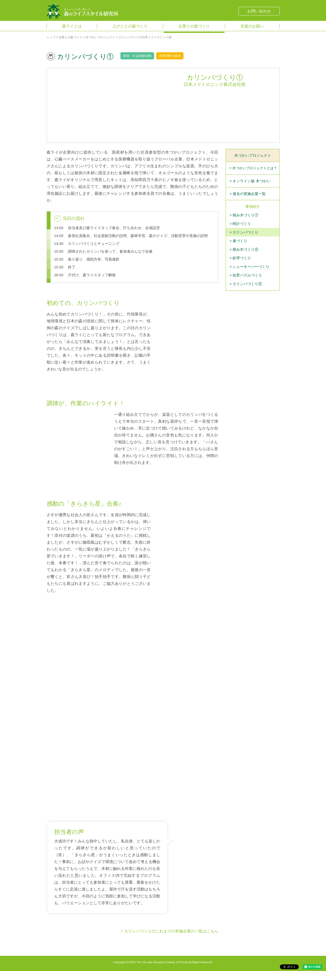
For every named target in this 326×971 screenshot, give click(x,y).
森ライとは (72, 26)
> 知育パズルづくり (246, 275)
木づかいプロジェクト (100, 37)
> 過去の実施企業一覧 (248, 194)
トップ (51, 37)
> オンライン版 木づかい (250, 181)
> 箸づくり (239, 241)
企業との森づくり (194, 26)
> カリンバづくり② (246, 284)
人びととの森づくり (130, 26)
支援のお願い (252, 26)
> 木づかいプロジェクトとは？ (253, 168)
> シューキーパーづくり (250, 266)
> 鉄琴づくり (240, 258)
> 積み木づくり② (244, 249)
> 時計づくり (240, 224)
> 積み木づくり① (244, 215)
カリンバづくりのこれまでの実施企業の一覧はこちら (171, 931)
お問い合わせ (259, 11)
